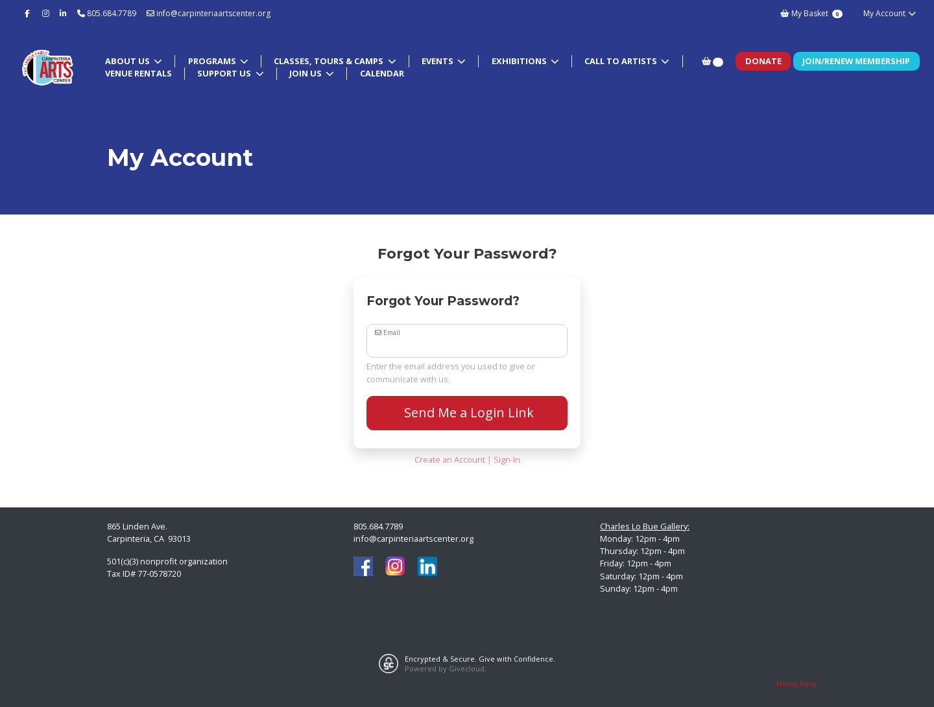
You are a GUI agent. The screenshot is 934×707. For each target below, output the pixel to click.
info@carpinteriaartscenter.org (208, 13)
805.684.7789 (111, 13)
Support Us (225, 73)
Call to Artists (621, 61)
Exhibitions (520, 61)
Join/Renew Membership (856, 61)
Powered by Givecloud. (445, 668)
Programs (213, 61)
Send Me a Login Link (467, 412)
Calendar (382, 73)
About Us (128, 61)
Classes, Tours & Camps (329, 61)
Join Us (306, 73)
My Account (890, 13)
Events (438, 61)
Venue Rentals (138, 73)
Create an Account (449, 459)
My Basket (811, 13)
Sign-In (507, 459)
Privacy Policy (796, 683)
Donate (763, 61)
